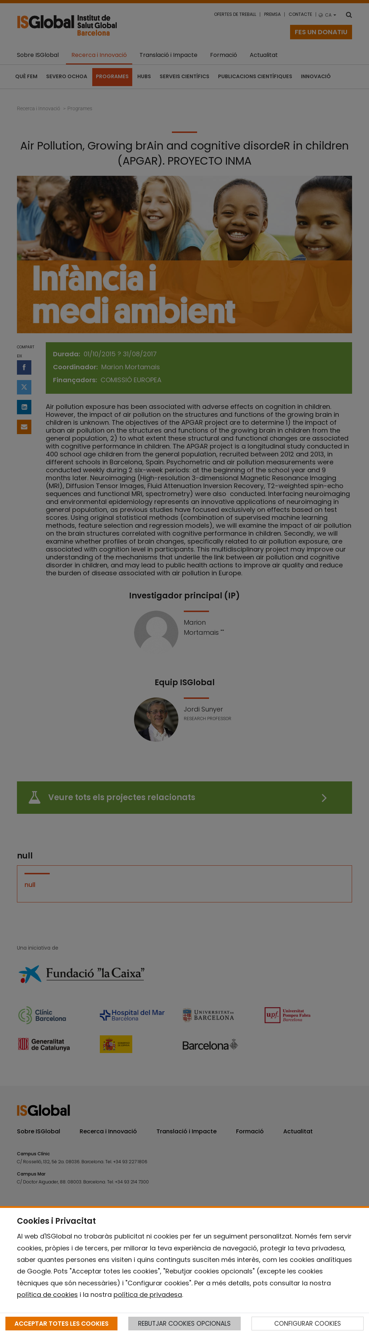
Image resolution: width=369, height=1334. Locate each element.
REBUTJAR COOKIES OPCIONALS (184, 1323)
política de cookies (47, 1294)
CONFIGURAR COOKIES (307, 1323)
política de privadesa (148, 1294)
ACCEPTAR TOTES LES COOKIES (61, 1323)
